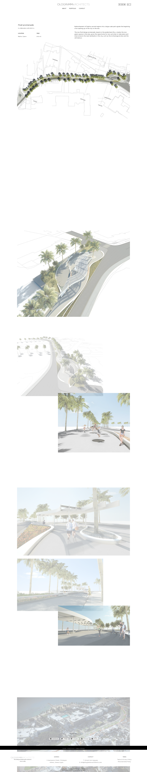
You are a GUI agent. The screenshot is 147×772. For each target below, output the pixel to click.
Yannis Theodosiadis (79, 770)
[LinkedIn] (124, 4)
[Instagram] (122, 4)
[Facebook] (119, 4)
